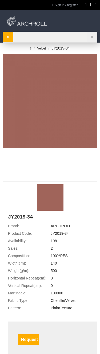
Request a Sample (30, 339)
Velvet (41, 48)
